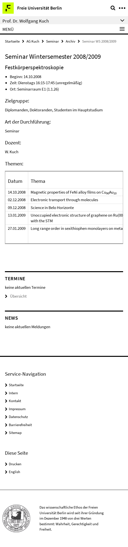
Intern (13, 393)
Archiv (70, 41)
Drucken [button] (15, 464)
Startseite (12, 41)
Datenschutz (18, 416)
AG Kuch (32, 41)
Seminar (52, 41)
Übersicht (16, 296)
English (14, 471)
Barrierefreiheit (20, 424)
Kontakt (15, 400)
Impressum (17, 409)
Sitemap (15, 432)
